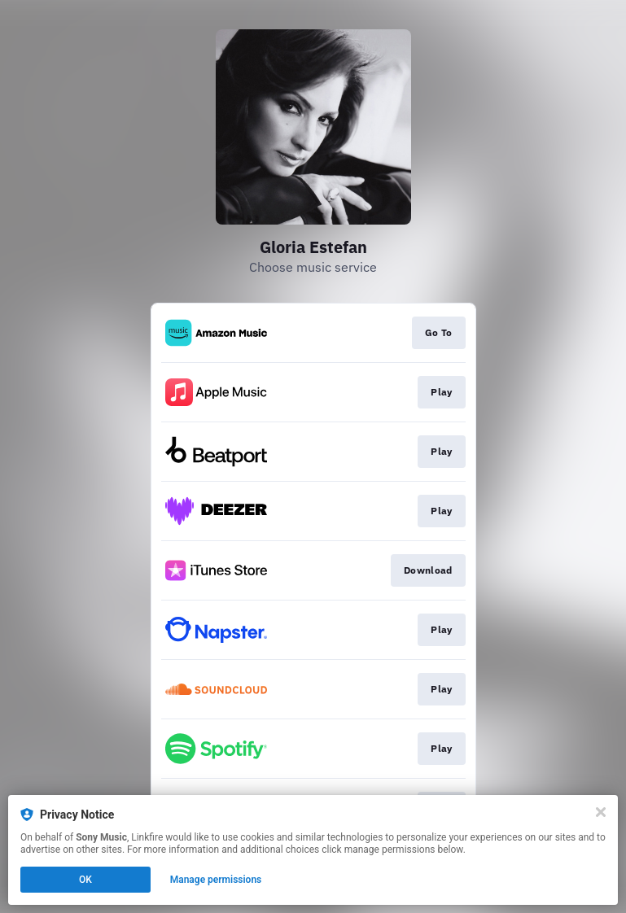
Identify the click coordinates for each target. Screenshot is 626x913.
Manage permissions (216, 879)
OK (85, 879)
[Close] (601, 812)
